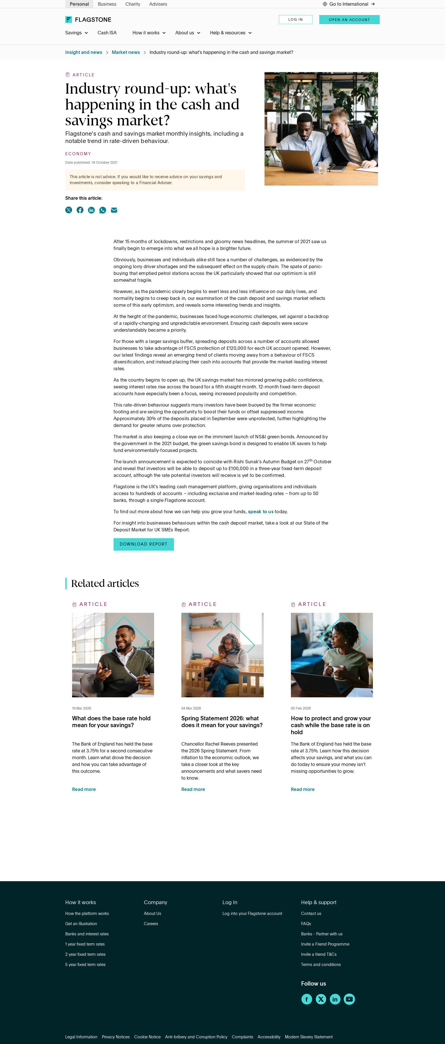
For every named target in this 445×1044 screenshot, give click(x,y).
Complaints (242, 1037)
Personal (79, 4)
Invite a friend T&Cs (319, 955)
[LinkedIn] (335, 1003)
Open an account (349, 20)
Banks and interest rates (87, 934)
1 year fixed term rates (85, 944)
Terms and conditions (321, 965)
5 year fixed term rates (85, 965)
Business (107, 4)
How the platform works (87, 914)
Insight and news (83, 52)
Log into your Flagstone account (252, 914)
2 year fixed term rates (85, 955)
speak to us (261, 512)
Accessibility (269, 1037)
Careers (151, 924)
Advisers (158, 4)
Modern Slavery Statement (309, 1037)
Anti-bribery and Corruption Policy (196, 1037)
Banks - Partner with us (322, 934)
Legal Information (81, 1037)
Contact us (311, 914)
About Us (152, 914)
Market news (126, 52)
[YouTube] (349, 1003)
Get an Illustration (81, 924)
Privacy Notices (116, 1037)
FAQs (306, 924)
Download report (144, 544)
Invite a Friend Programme (325, 944)
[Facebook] (306, 1003)
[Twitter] (321, 1003)
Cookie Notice (147, 1037)
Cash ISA (107, 33)
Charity (132, 4)
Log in (295, 20)
